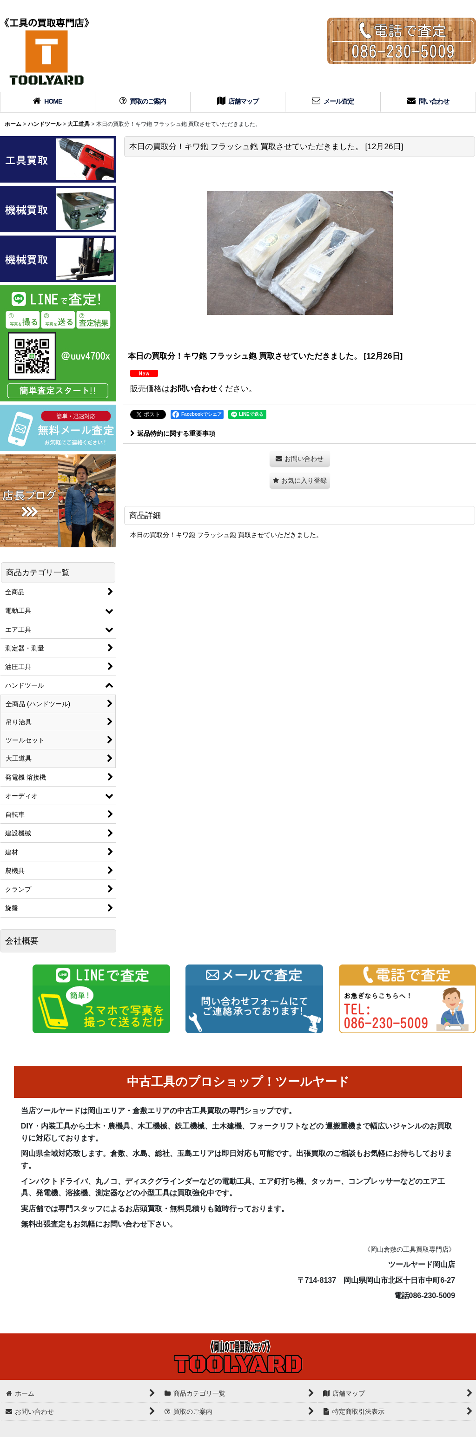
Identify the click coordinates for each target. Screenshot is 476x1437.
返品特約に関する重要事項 (172, 433)
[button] (300, 480)
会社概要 (22, 940)
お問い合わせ (193, 388)
